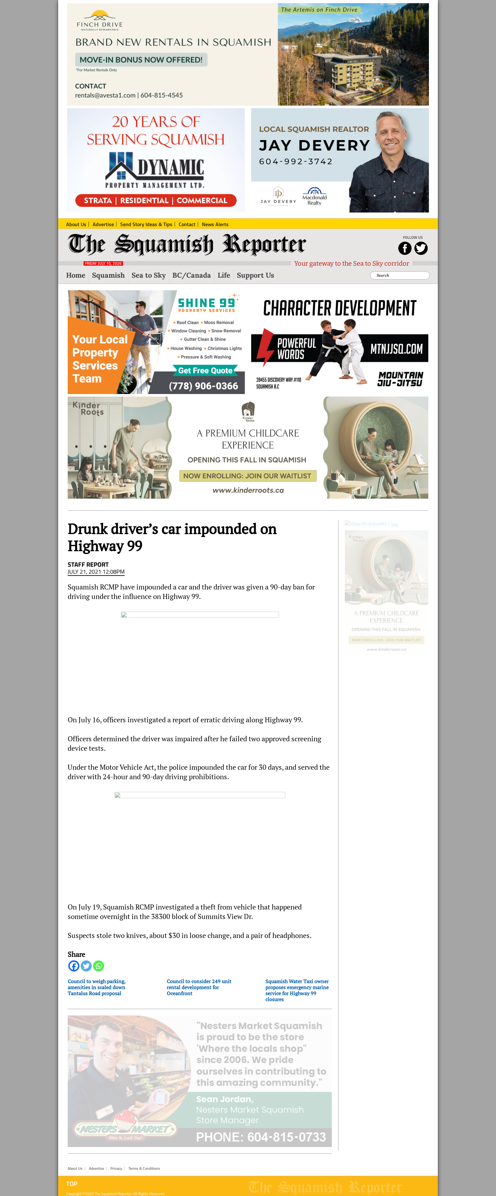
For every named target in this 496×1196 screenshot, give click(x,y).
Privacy (116, 1165)
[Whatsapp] (98, 971)
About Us (75, 1165)
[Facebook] (73, 971)
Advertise (96, 1165)
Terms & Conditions (144, 1165)
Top (72, 1179)
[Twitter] (86, 971)
